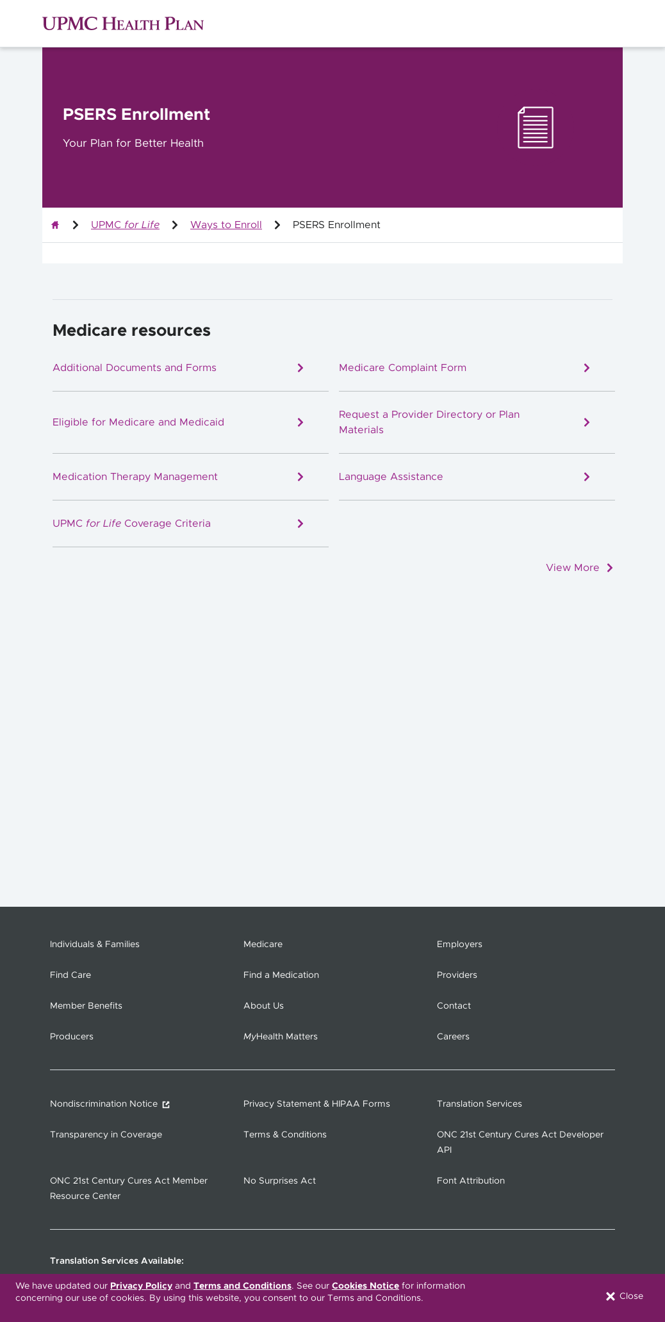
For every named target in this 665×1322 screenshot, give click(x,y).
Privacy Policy (141, 1286)
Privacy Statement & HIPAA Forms (316, 1104)
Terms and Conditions (242, 1286)
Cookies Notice (365, 1286)
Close (623, 1296)
